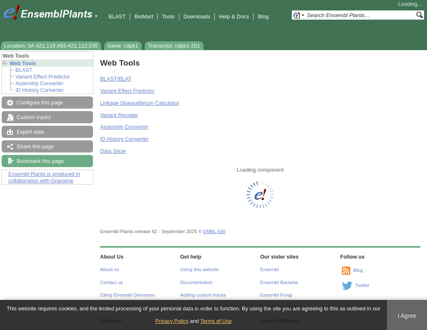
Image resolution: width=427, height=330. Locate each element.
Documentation (196, 282)
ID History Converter (39, 90)
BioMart (143, 16)
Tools (168, 16)
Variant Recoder (119, 115)
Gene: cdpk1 (123, 46)
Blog (263, 16)
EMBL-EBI (214, 231)
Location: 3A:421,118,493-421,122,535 (51, 46)
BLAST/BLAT (115, 79)
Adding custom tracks (203, 294)
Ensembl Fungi (276, 294)
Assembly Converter (39, 83)
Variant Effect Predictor (42, 77)
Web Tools (23, 63)
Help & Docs (234, 16)
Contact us (111, 282)
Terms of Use (215, 321)
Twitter (362, 285)
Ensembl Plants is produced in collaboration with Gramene (44, 177)
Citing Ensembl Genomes (127, 294)
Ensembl (269, 269)
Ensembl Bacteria (279, 282)
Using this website (199, 269)
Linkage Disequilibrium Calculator (139, 103)
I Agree (407, 315)
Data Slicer (113, 151)
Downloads (196, 16)
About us (109, 269)
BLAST (117, 16)
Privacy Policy (171, 321)
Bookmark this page (40, 161)
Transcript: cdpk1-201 (174, 46)
